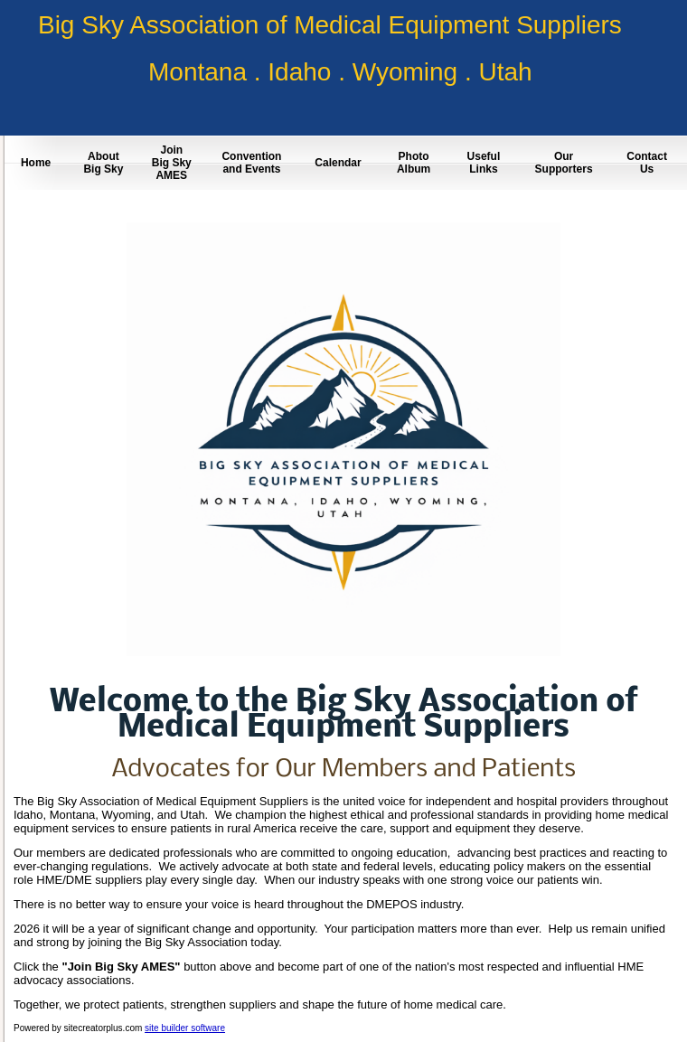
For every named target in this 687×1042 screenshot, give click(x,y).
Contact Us (646, 162)
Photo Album (413, 162)
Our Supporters (564, 162)
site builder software (185, 1028)
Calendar (338, 162)
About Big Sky (103, 162)
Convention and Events (251, 162)
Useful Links (484, 162)
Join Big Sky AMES (172, 163)
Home (36, 162)
